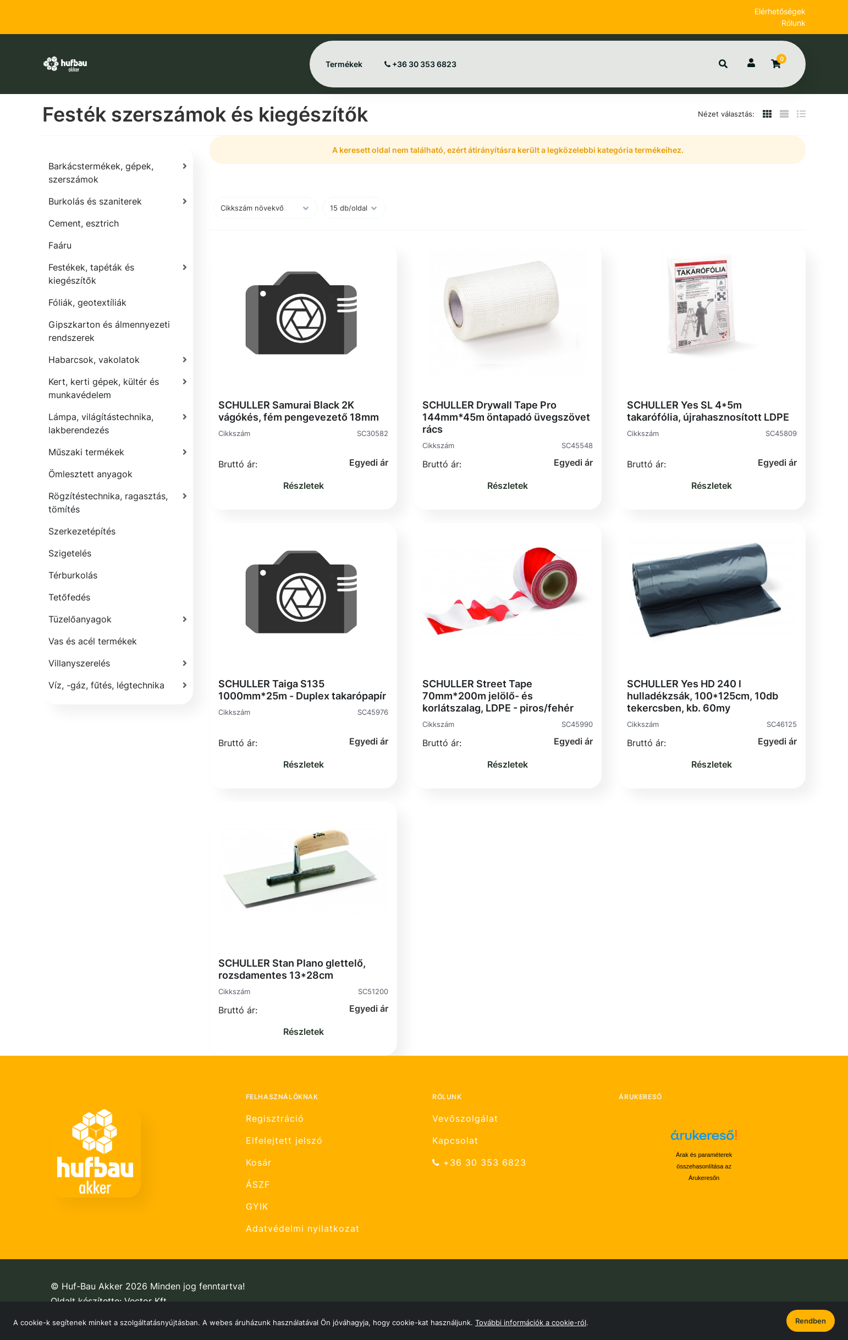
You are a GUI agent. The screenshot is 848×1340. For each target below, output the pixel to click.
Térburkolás (72, 575)
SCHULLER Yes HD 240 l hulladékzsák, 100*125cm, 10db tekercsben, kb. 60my (702, 696)
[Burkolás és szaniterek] (117, 201)
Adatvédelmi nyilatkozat (303, 1228)
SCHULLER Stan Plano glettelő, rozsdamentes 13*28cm (292, 969)
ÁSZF (258, 1184)
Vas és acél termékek (92, 641)
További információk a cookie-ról (530, 1322)
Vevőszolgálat (465, 1118)
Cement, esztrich (83, 223)
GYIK (257, 1206)
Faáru (59, 245)
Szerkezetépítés (81, 531)
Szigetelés (69, 553)
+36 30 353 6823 (420, 64)
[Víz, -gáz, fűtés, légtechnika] (117, 685)
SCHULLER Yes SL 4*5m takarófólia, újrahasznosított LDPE (708, 411)
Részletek (303, 485)
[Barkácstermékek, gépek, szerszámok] (117, 172)
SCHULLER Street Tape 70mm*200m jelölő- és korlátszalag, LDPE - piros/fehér (498, 696)
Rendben (810, 1320)
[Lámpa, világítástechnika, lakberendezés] (117, 423)
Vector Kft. (146, 1301)
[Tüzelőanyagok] (117, 619)
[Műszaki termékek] (117, 452)
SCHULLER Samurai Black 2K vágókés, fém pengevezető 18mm (298, 411)
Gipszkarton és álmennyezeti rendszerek (109, 331)
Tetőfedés (69, 597)
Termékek (344, 64)
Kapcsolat (455, 1140)
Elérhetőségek (780, 11)
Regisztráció (275, 1118)
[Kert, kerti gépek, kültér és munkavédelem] (117, 388)
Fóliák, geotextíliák (87, 302)
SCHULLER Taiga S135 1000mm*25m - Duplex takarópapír (302, 690)
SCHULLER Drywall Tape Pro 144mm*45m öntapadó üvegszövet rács (506, 417)
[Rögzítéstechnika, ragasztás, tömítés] (117, 502)
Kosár (259, 1162)
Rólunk (793, 22)
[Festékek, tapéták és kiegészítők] (117, 273)
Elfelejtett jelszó (284, 1140)
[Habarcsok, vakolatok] (117, 360)
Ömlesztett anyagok (90, 473)
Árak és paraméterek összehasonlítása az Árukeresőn (704, 1166)
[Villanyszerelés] (117, 663)
